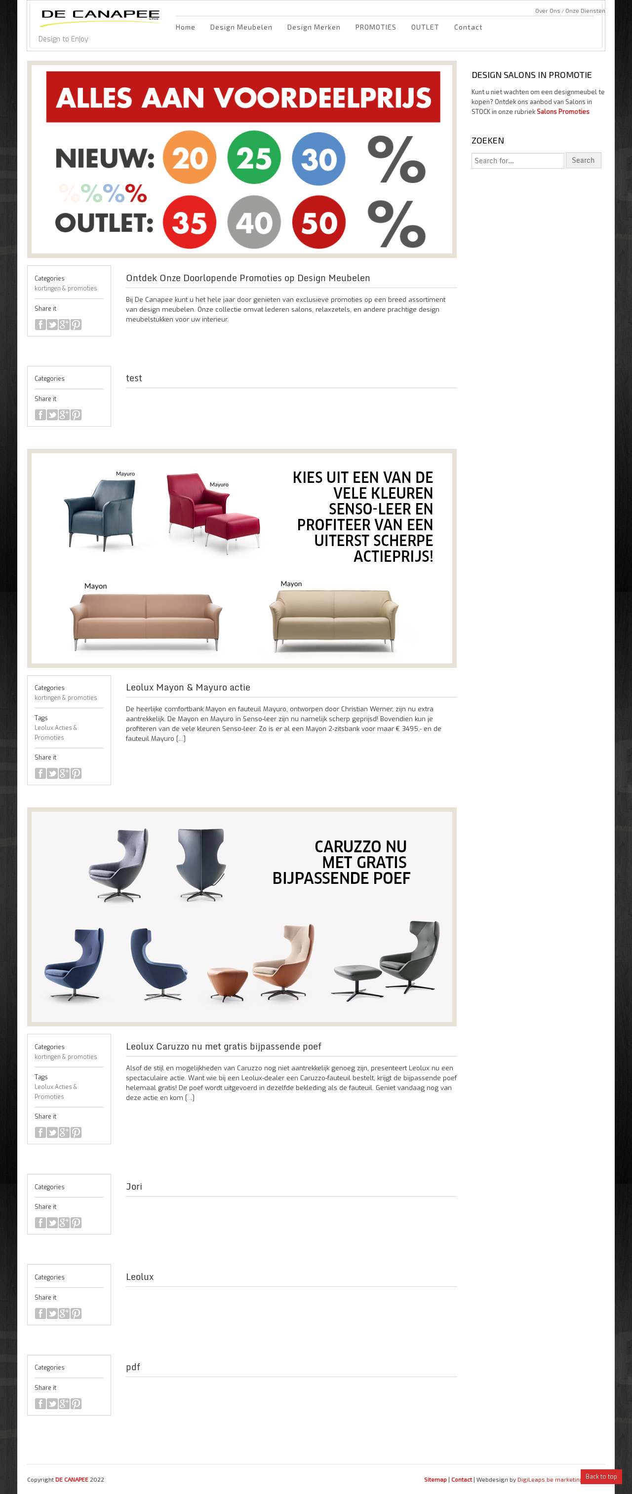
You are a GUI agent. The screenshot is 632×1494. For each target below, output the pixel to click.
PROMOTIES (376, 27)
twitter (52, 324)
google (64, 324)
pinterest (76, 324)
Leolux (140, 1276)
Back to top (601, 1477)
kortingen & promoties (66, 288)
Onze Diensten (585, 10)
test (134, 377)
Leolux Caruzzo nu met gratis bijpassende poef (223, 1046)
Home (186, 27)
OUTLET (425, 27)
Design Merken (314, 27)
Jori (134, 1186)
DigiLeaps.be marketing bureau (561, 1479)
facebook (40, 324)
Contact (468, 27)
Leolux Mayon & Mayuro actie (188, 687)
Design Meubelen (241, 27)
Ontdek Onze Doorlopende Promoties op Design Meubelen (248, 277)
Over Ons (547, 10)
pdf (133, 1366)
